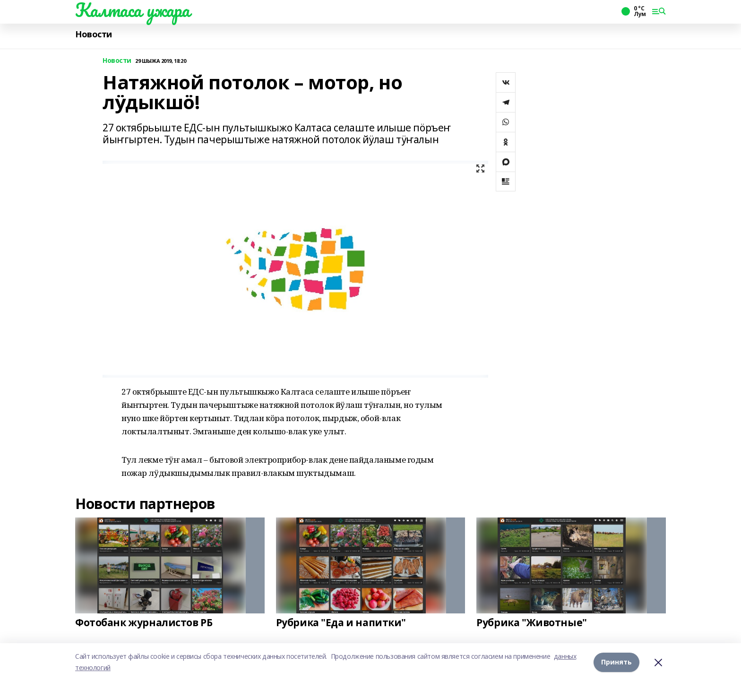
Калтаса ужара (132, 9)
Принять (616, 661)
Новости (93, 34)
